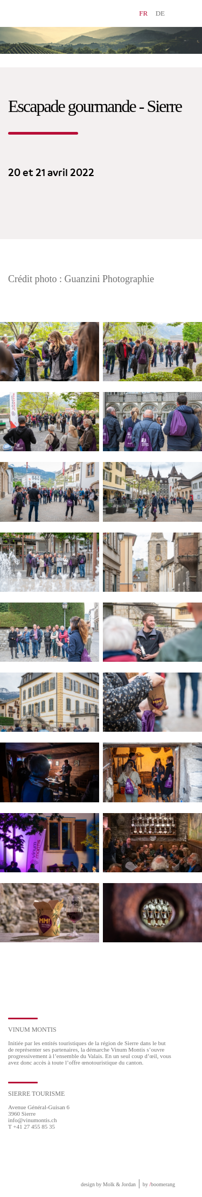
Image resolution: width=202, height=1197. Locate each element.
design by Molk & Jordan (108, 1184)
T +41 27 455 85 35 (31, 1126)
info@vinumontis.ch (32, 1120)
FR (143, 13)
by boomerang (159, 1184)
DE (160, 13)
